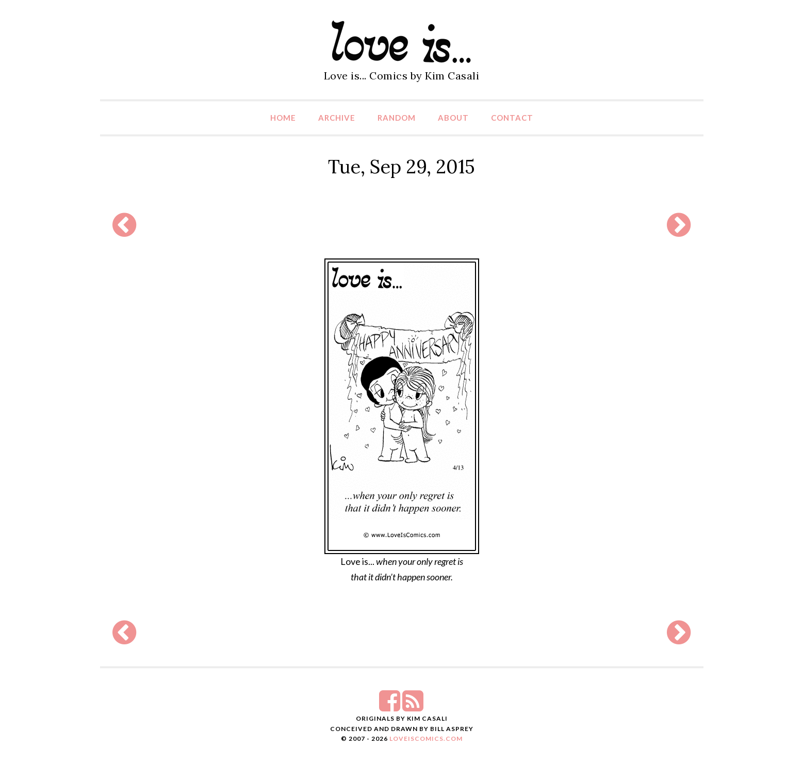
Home (283, 117)
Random (397, 117)
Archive (336, 117)
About (453, 117)
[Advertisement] (401, 224)
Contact (512, 117)
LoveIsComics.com (426, 738)
